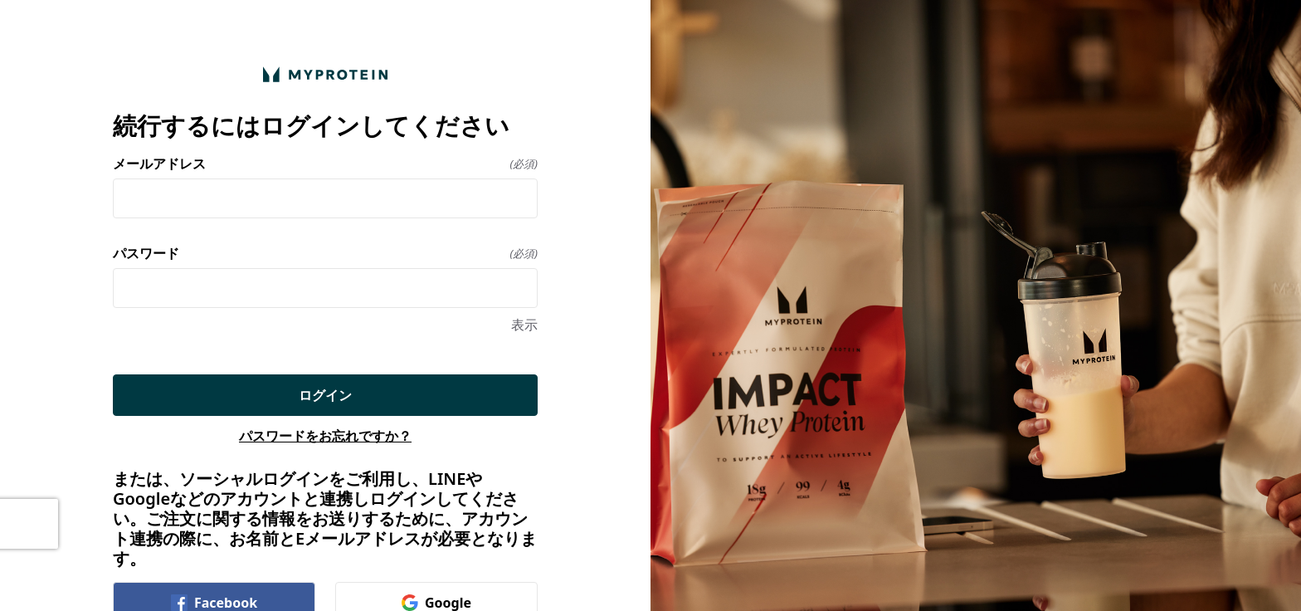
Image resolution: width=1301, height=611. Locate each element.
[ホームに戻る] (325, 74)
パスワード (325, 253)
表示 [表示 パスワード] (524, 324)
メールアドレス (325, 163)
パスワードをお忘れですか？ (325, 436)
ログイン (325, 395)
